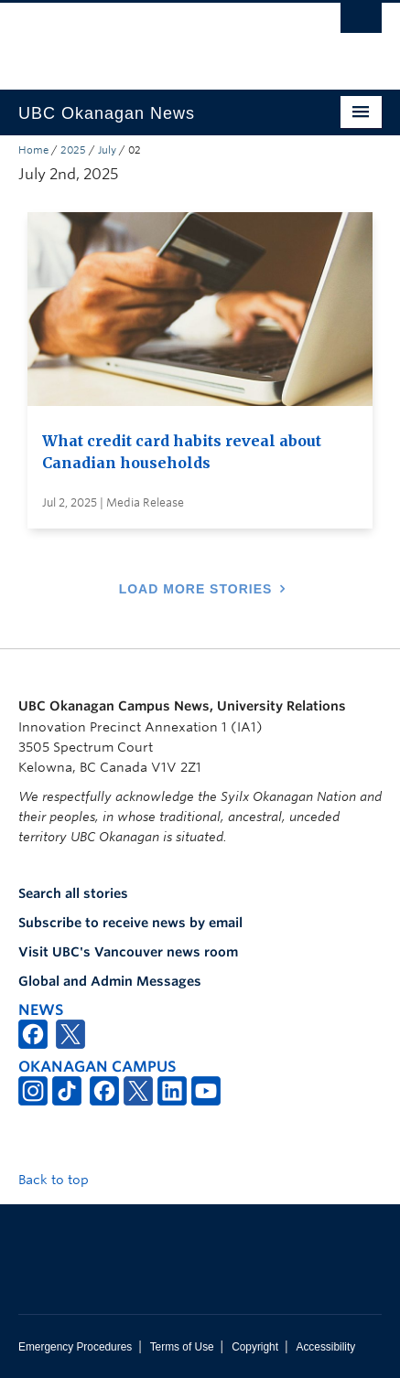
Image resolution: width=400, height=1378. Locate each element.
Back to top (62, 1179)
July (107, 150)
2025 (73, 150)
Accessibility (325, 1347)
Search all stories (73, 893)
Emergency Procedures (75, 1347)
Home (33, 150)
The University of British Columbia (145, 37)
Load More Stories (196, 589)
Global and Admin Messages (109, 981)
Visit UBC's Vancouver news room (128, 952)
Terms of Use (182, 1347)
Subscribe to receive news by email (130, 922)
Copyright (255, 1347)
